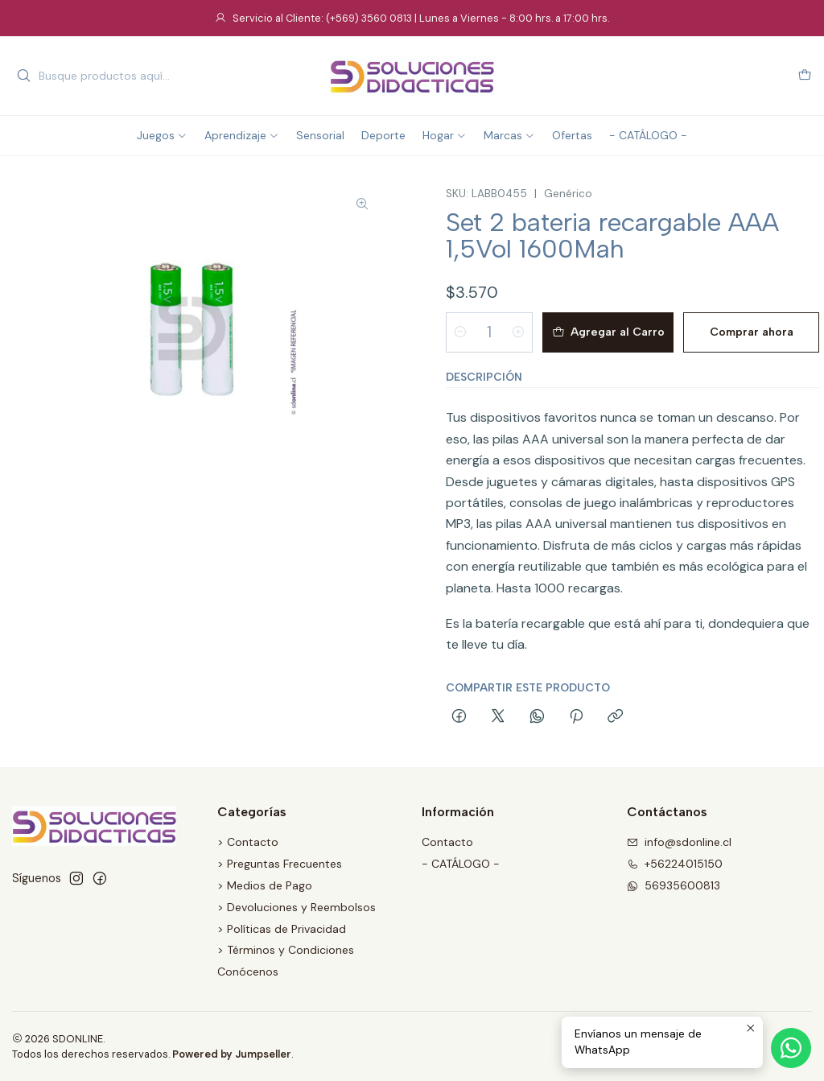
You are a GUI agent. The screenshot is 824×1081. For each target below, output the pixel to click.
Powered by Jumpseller (231, 1054)
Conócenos (247, 971)
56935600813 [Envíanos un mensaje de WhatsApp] (673, 885)
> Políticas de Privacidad (281, 929)
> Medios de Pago (264, 885)
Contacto (447, 842)
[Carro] (804, 76)
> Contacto (247, 842)
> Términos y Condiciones (285, 950)
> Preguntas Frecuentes (279, 863)
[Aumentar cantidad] (518, 332)
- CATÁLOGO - (461, 863)
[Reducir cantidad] (460, 332)
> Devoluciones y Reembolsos (296, 907)
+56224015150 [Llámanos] (675, 863)
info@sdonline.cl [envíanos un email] (679, 842)
